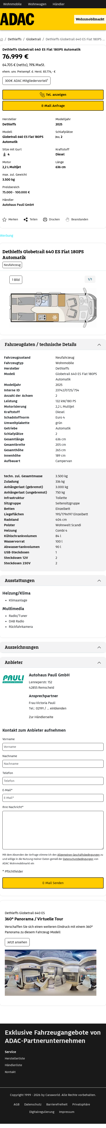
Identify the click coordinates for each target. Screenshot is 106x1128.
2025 (59, 385)
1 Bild (16, 280)
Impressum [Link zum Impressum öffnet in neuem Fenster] (66, 1112)
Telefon (7, 773)
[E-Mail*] (53, 798)
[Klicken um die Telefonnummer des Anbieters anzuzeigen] (53, 95)
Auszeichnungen (22, 647)
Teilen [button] (33, 219)
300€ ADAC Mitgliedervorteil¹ (26, 81)
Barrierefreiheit (57, 1104)
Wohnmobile (65, 363)
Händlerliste (13, 1065)
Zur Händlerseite (41, 717)
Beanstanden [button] (79, 219)
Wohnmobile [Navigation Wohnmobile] (12, 4)
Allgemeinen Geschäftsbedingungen (78, 854)
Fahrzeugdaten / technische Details (40, 344)
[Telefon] (53, 781)
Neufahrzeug (65, 357)
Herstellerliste (15, 1058)
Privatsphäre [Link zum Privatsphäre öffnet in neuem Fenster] (81, 1104)
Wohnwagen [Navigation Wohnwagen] (37, 4)
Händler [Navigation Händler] (59, 4)
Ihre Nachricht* (12, 807)
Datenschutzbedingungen (78, 859)
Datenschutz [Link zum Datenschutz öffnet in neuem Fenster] (32, 1104)
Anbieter (14, 662)
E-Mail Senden (53, 883)
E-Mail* (7, 790)
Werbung (6, 235)
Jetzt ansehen (17, 942)
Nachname (9, 756)
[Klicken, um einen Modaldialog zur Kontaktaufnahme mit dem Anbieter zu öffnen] (53, 106)
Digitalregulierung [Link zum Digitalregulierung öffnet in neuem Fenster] (41, 1112)
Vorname (8, 739)
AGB (16, 1104)
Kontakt (10, 1072)
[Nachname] (53, 764)
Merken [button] (13, 219)
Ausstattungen (20, 580)
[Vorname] (53, 747)
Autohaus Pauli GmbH (18, 205)
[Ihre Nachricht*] (53, 830)
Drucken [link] (54, 219)
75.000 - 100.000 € (16, 192)
